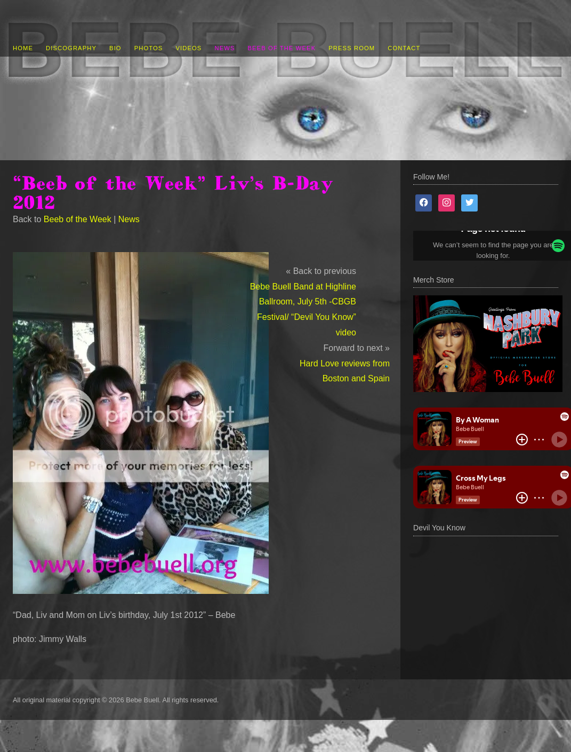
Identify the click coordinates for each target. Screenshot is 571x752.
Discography (71, 48)
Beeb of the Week (282, 48)
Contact (404, 48)
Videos (188, 48)
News (224, 48)
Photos (148, 48)
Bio (115, 48)
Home (23, 48)
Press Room (351, 48)
